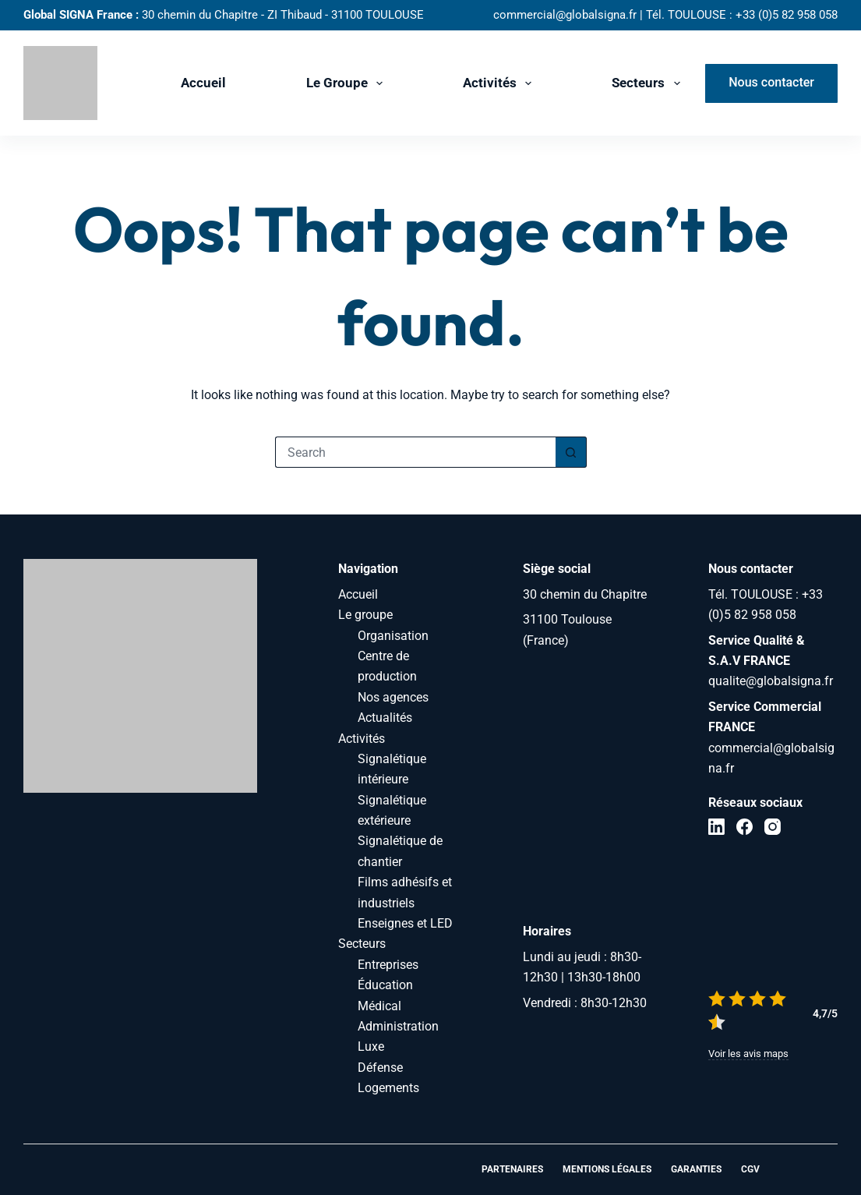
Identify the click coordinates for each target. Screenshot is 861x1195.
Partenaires (512, 1169)
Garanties (696, 1169)
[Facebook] (744, 826)
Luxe (371, 1046)
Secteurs (649, 83)
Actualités (385, 717)
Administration (398, 1026)
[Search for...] (415, 452)
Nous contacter (771, 82)
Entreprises (388, 964)
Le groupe (347, 83)
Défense (380, 1067)
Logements (388, 1087)
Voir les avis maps (748, 1053)
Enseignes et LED (405, 923)
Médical (379, 1006)
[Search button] (571, 452)
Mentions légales (607, 1169)
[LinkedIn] (716, 826)
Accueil (203, 82)
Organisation (393, 635)
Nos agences (393, 697)
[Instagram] (772, 826)
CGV (750, 1169)
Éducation (385, 985)
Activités (500, 83)
